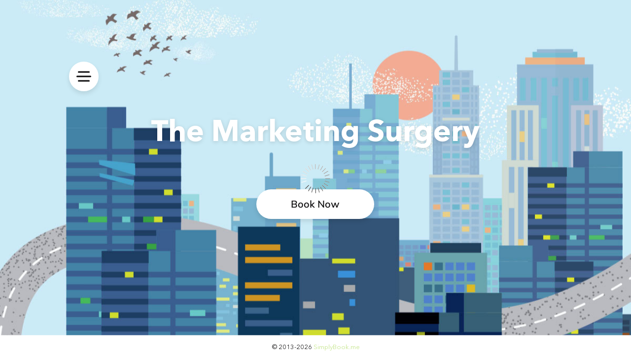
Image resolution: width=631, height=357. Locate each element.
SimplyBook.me (337, 347)
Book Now (315, 204)
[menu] (84, 76)
